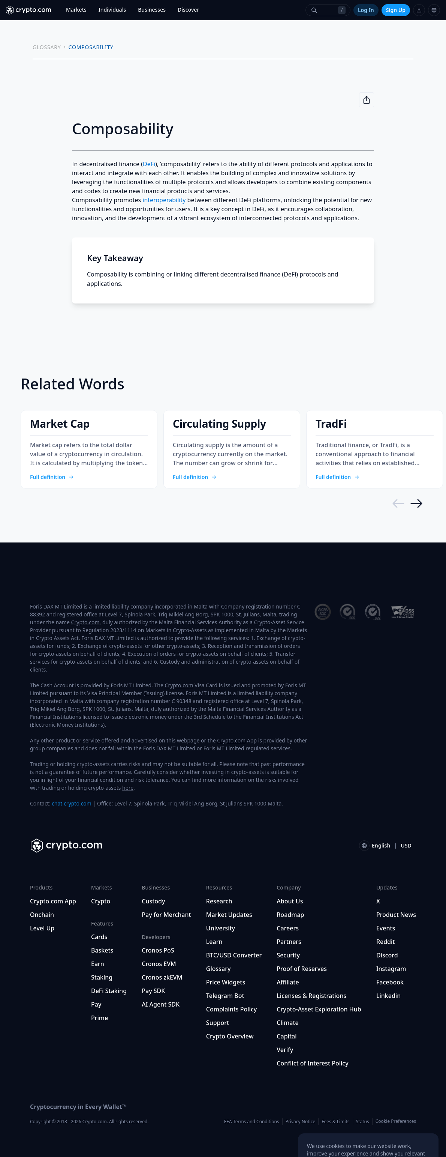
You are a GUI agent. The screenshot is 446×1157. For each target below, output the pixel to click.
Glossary (218, 968)
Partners (289, 941)
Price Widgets (225, 982)
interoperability (164, 200)
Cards (99, 937)
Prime (99, 1018)
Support (217, 1022)
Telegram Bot (225, 995)
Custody (153, 901)
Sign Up (396, 10)
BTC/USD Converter (234, 955)
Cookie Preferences (396, 1121)
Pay (96, 1004)
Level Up (42, 928)
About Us (290, 901)
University (220, 928)
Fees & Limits (335, 1121)
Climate (287, 1022)
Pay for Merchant (166, 914)
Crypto (100, 901)
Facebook (390, 982)
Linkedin (388, 995)
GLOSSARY (47, 47)
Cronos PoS (158, 950)
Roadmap (290, 914)
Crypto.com (85, 622)
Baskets (102, 950)
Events (385, 928)
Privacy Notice (300, 1121)
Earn (97, 964)
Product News (396, 914)
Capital (286, 1036)
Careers (288, 928)
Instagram (391, 968)
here (127, 787)
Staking (101, 977)
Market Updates (229, 914)
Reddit (385, 941)
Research (219, 901)
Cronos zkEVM (162, 977)
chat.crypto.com (71, 803)
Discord (387, 955)
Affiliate (288, 982)
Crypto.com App (53, 901)
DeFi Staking (109, 991)
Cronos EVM (159, 964)
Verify (285, 1049)
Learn (214, 941)
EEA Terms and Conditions (251, 1121)
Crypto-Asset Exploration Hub (319, 1009)
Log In (366, 10)
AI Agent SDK (161, 1004)
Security (288, 955)
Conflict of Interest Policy (312, 1063)
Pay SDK (153, 991)
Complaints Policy (231, 1009)
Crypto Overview (230, 1036)
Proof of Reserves (302, 968)
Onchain (42, 914)
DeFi (149, 164)
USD (406, 845)
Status (362, 1121)
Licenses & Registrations (311, 995)
